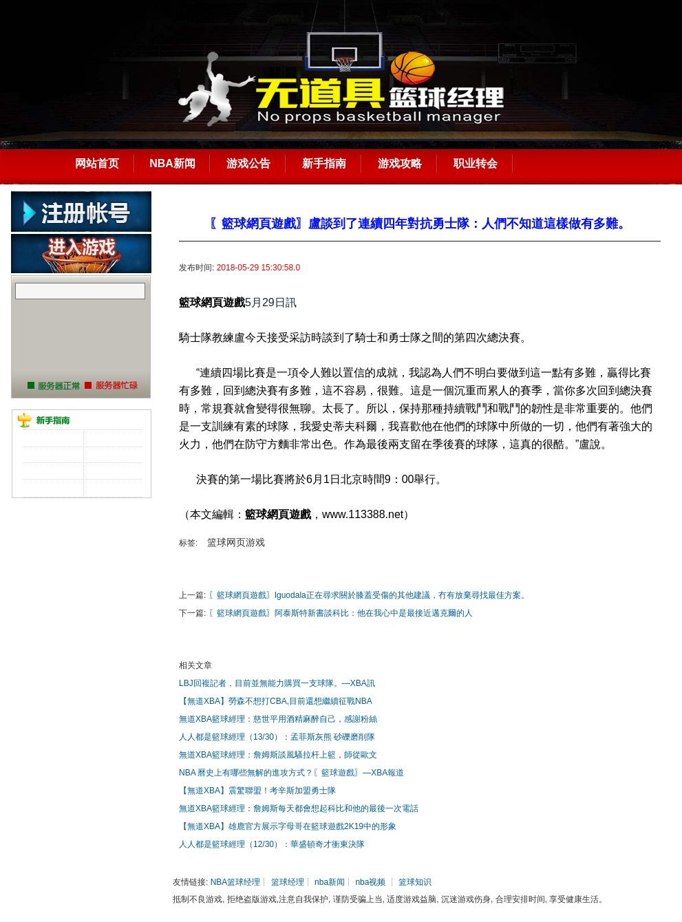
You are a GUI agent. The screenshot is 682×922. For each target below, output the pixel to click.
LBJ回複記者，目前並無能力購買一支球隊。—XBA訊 (277, 683)
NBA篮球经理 (236, 882)
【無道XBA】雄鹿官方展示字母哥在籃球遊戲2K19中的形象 (287, 826)
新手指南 (324, 163)
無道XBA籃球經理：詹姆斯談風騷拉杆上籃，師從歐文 (278, 755)
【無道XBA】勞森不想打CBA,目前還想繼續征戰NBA (275, 701)
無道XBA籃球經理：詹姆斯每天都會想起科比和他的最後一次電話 (298, 808)
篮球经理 (287, 882)
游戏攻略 (400, 163)
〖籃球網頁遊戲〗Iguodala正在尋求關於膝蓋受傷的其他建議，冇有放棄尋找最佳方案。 (369, 595)
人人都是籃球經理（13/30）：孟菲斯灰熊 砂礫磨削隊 (277, 737)
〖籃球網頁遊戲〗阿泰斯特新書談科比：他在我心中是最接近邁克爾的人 (341, 613)
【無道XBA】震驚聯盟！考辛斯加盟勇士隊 (257, 790)
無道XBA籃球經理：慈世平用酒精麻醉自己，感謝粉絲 (278, 719)
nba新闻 (330, 882)
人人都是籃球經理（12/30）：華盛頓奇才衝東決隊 (272, 844)
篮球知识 (414, 882)
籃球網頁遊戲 (212, 302)
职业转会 (476, 163)
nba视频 (370, 882)
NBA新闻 (172, 163)
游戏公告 (248, 163)
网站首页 (97, 163)
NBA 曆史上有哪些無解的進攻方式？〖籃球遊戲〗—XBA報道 (291, 773)
